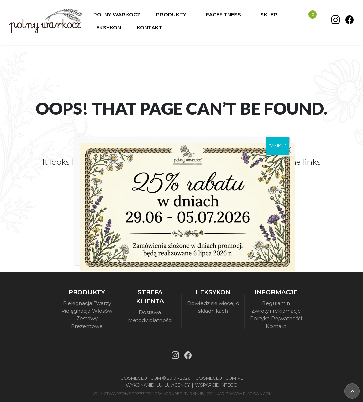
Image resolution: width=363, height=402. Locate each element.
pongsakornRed (164, 393)
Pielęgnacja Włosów (86, 311)
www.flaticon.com (251, 393)
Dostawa (150, 312)
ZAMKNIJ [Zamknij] (277, 145)
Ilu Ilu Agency (173, 385)
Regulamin (276, 303)
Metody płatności (150, 320)
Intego (229, 385)
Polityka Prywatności (276, 318)
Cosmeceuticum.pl (219, 378)
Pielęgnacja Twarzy (87, 303)
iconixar (215, 393)
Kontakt (276, 326)
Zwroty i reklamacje (276, 311)
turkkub (194, 393)
